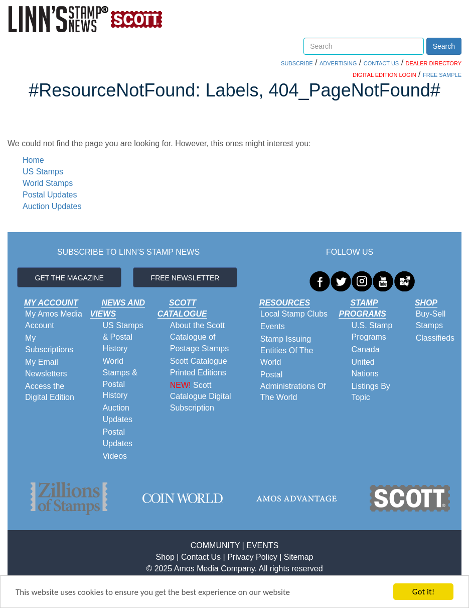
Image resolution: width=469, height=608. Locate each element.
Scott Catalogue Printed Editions (198, 367)
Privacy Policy (252, 557)
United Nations (364, 368)
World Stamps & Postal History (119, 378)
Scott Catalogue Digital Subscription (200, 397)
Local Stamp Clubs (294, 314)
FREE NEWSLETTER (185, 278)
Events (272, 326)
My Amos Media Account (53, 320)
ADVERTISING (338, 63)
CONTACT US (381, 63)
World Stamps (48, 183)
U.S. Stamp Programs (371, 331)
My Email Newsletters (46, 368)
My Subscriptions (49, 344)
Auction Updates (52, 206)
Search (444, 46)
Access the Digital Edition (49, 392)
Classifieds (435, 338)
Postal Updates (50, 194)
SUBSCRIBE (297, 63)
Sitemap (299, 557)
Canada (365, 349)
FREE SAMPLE (442, 75)
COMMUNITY (215, 545)
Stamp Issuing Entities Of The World (287, 350)
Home (33, 160)
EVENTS (262, 545)
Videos (114, 456)
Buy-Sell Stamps (431, 320)
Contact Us (201, 557)
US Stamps (43, 171)
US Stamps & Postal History (122, 337)
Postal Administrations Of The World (293, 386)
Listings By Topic (370, 392)
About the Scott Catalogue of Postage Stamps (199, 337)
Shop (165, 557)
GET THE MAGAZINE (69, 278)
